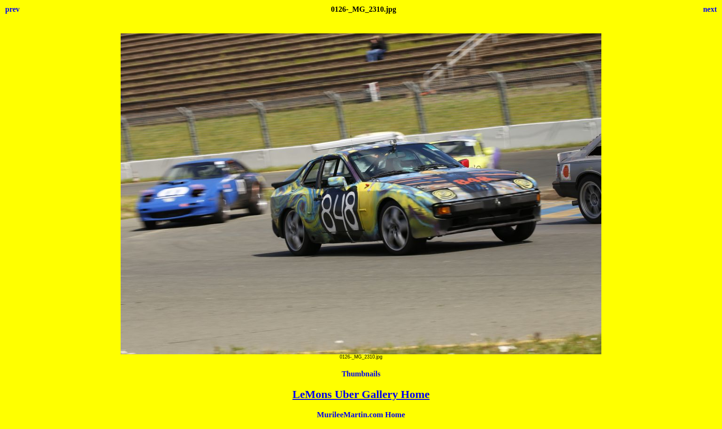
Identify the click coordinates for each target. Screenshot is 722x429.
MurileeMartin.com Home (361, 414)
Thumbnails (361, 374)
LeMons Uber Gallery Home (361, 394)
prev (12, 9)
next (710, 9)
